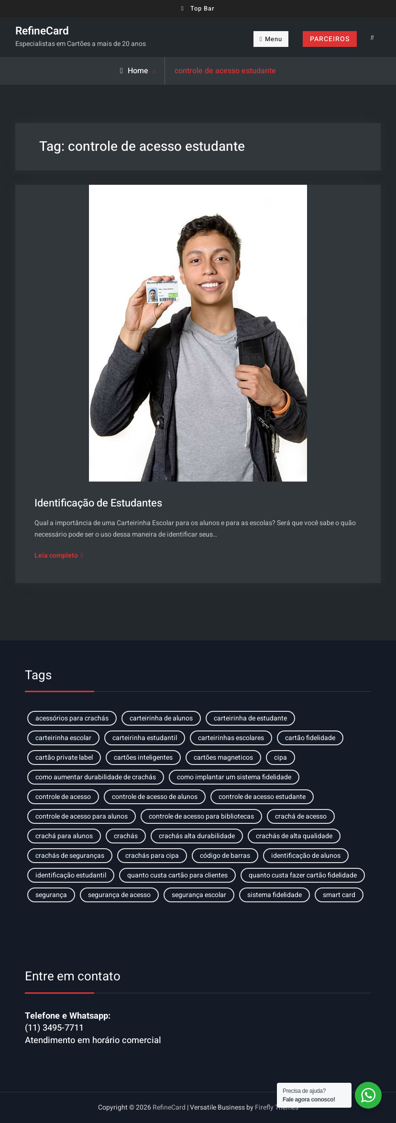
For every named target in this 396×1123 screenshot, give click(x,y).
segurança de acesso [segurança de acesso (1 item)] (119, 895)
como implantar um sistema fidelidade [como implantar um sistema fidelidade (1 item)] (234, 777)
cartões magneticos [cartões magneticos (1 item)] (223, 757)
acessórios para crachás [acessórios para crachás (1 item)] (72, 718)
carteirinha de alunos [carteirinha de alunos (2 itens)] (161, 718)
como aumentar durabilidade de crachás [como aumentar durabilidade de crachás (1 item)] (95, 777)
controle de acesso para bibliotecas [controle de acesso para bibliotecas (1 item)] (201, 816)
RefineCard (42, 31)
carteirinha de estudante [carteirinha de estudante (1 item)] (250, 718)
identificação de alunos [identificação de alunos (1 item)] (306, 856)
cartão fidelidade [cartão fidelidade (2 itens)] (310, 738)
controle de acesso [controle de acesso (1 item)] (63, 797)
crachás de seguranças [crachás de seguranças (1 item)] (69, 856)
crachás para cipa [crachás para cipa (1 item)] (152, 856)
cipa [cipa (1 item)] (280, 757)
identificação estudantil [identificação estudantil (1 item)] (70, 875)
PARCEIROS (330, 39)
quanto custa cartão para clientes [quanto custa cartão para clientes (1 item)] (177, 875)
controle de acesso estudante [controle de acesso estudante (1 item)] (262, 797)
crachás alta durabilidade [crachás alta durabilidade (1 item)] (197, 836)
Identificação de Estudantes (98, 503)
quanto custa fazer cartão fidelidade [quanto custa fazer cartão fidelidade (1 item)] (303, 875)
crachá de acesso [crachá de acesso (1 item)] (301, 816)
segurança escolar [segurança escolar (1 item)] (199, 895)
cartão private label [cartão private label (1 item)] (64, 757)
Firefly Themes (276, 1107)
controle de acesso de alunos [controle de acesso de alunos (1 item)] (155, 797)
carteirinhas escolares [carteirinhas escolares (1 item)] (231, 738)
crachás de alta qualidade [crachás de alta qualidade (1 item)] (294, 836)
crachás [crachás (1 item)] (126, 836)
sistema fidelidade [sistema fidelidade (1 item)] (274, 895)
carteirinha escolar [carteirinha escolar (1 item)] (63, 738)
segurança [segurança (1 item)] (51, 895)
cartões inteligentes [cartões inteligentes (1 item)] (143, 757)
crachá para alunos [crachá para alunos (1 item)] (64, 836)
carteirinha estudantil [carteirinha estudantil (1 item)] (144, 738)
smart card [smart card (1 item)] (339, 895)
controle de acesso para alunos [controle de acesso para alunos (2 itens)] (81, 816)
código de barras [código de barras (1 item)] (225, 856)
